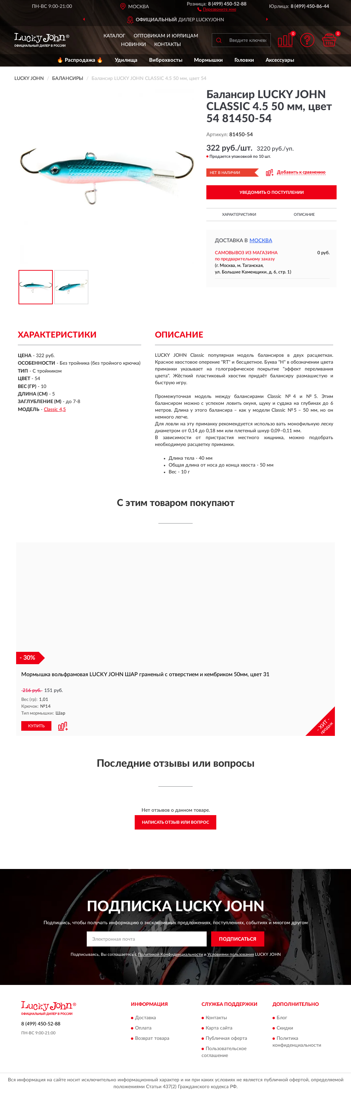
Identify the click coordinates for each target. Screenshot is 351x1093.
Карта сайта (219, 1027)
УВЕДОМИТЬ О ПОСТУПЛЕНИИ (272, 192)
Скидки (285, 1027)
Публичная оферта (226, 1038)
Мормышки (208, 60)
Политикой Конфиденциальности (170, 954)
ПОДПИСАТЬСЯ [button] (237, 938)
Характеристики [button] (239, 214)
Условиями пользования (230, 954)
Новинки (133, 44)
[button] (216, 9)
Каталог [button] (114, 36)
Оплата (143, 1027)
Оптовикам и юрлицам (166, 36)
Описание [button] (304, 214)
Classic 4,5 (55, 409)
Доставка (145, 1017)
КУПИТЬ (36, 726)
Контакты (167, 44)
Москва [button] (261, 240)
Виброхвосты (165, 60)
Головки (244, 60)
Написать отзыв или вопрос (175, 822)
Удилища (126, 60)
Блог (282, 1017)
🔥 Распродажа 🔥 (80, 60)
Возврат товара (152, 1038)
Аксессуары (280, 60)
